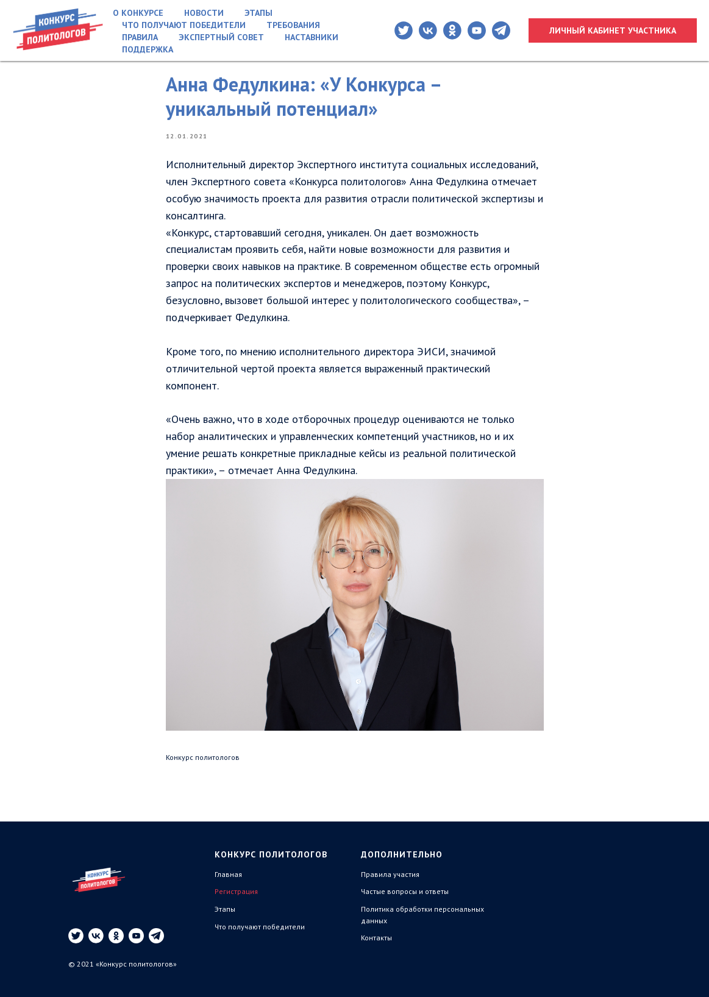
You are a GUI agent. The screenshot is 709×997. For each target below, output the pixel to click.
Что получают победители (184, 25)
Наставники (311, 37)
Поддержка (147, 49)
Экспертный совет (221, 37)
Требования (293, 25)
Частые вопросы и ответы (405, 891)
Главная (228, 874)
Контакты (376, 937)
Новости (204, 12)
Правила (140, 37)
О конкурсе (138, 12)
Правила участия (390, 874)
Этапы (258, 12)
